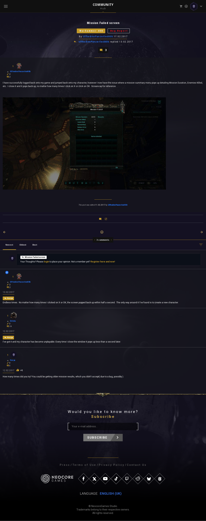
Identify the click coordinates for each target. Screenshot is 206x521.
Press (65, 465)
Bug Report (120, 31)
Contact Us (136, 465)
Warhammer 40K (91, 31)
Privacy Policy (111, 465)
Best (34, 245)
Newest (9, 245)
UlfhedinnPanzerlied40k (98, 37)
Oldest (22, 245)
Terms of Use (84, 465)
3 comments (103, 240)
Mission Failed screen (33, 257)
